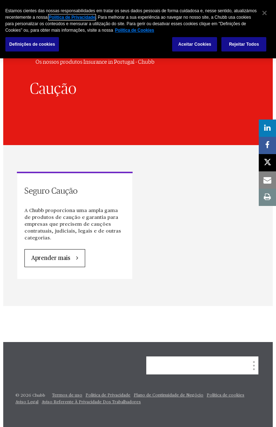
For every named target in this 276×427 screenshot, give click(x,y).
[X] (267, 162)
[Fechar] (264, 13)
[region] (138, 29)
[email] (267, 180)
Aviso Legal (26, 402)
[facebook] (267, 145)
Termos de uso (67, 395)
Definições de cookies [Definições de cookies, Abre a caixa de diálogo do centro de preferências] (32, 44)
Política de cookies (225, 395)
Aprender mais (50, 258)
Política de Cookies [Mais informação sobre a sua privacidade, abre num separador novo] (134, 30)
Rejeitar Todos (244, 44)
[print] (267, 197)
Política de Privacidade (72, 17)
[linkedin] (267, 128)
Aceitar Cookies (194, 44)
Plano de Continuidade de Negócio (168, 395)
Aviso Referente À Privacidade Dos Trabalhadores (91, 402)
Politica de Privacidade (108, 395)
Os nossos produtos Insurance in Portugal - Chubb (95, 62)
